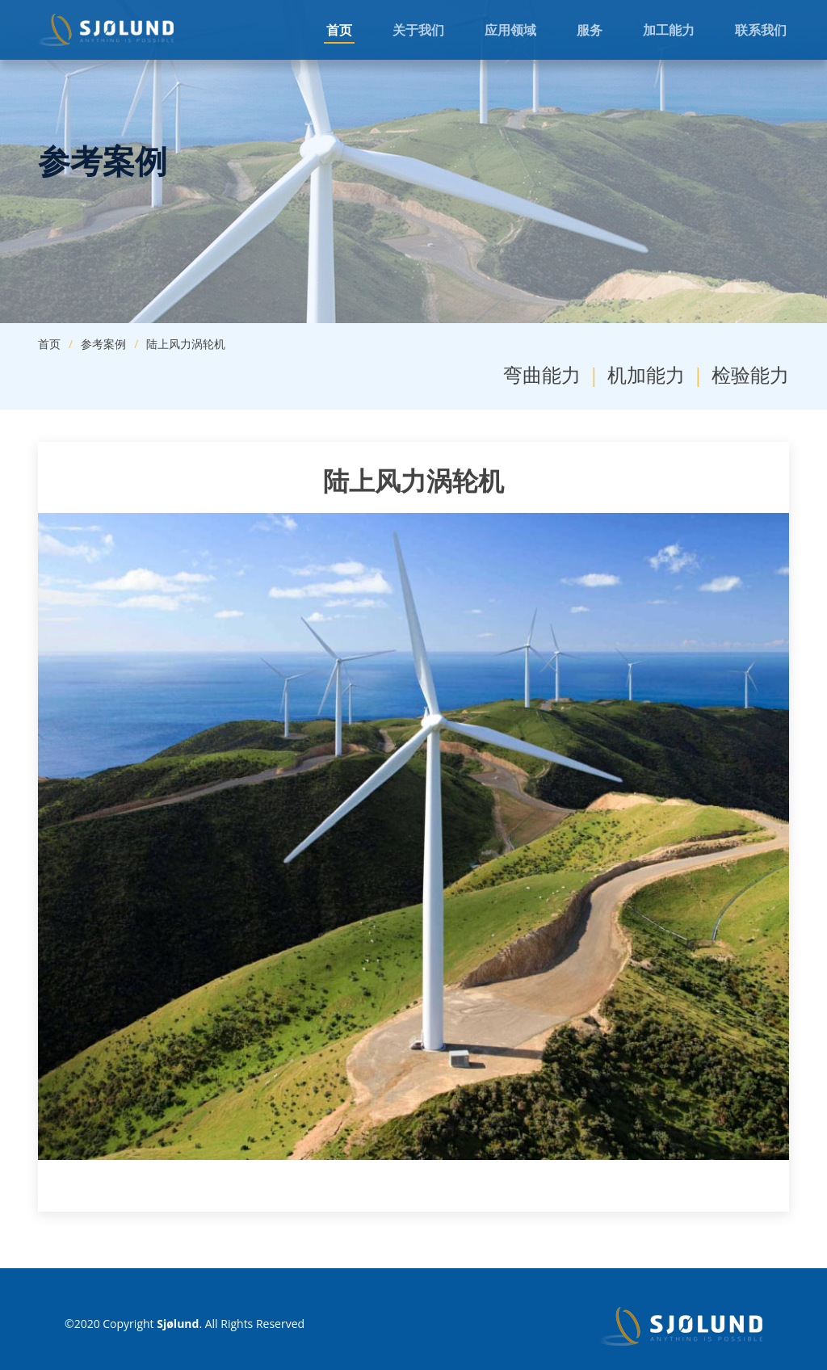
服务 (589, 30)
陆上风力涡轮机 (185, 343)
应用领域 (510, 30)
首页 (339, 30)
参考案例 (103, 343)
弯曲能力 (542, 374)
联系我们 (761, 30)
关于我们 (418, 30)
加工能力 (669, 30)
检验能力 (750, 374)
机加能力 (646, 374)
